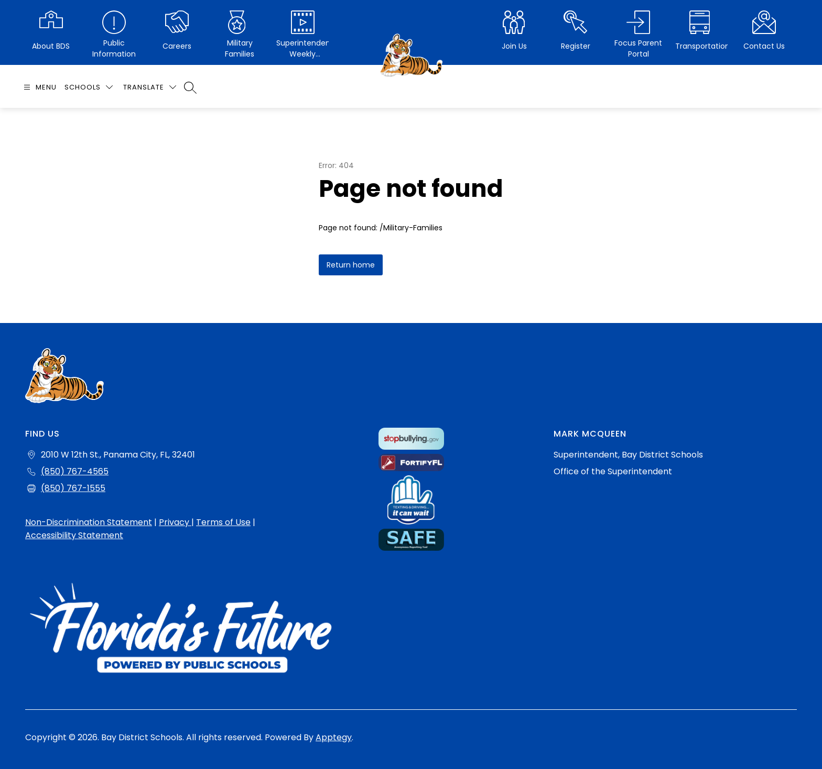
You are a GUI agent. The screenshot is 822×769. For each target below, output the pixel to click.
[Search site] (190, 87)
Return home (351, 265)
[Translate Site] (150, 87)
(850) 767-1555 (73, 488)
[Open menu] (39, 87)
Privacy (175, 522)
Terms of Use (223, 522)
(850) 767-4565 (75, 471)
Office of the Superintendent (613, 471)
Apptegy (334, 737)
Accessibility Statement (74, 535)
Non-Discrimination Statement (88, 522)
